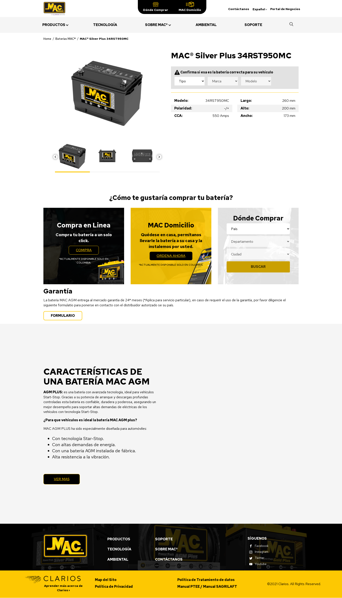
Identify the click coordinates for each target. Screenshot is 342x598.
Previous (55, 157)
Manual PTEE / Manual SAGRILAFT (207, 586)
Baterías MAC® (65, 39)
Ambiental (117, 559)
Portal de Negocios (285, 9)
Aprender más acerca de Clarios (63, 588)
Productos (118, 539)
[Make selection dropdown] (223, 81)
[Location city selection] (258, 254)
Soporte (164, 539)
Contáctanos (238, 9)
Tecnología (119, 549)
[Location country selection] (258, 228)
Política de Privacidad (114, 586)
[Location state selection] (258, 241)
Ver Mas (62, 479)
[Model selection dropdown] (256, 81)
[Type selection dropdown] (189, 81)
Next (159, 157)
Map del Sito (105, 580)
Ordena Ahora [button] (175, 256)
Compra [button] (87, 251)
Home (47, 39)
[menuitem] (53, 25)
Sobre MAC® (166, 549)
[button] (155, 7)
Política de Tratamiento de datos (206, 580)
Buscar (258, 266)
